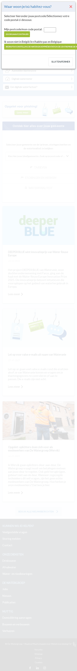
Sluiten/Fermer (60, 61)
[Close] (71, 6)
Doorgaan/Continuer (17, 34)
